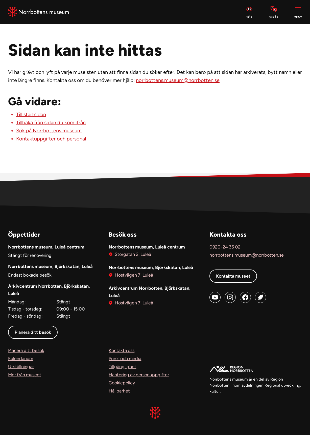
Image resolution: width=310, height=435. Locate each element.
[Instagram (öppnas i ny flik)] (230, 297)
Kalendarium (20, 358)
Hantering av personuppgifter (139, 375)
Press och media (125, 358)
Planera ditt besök (33, 332)
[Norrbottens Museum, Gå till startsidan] (38, 12)
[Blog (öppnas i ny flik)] (260, 297)
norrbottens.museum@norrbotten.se (178, 80)
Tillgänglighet (122, 366)
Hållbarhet (119, 391)
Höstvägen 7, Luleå (134, 275)
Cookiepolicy (122, 383)
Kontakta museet (233, 276)
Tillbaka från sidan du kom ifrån (51, 122)
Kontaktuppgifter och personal (51, 139)
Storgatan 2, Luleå (133, 254)
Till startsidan (31, 114)
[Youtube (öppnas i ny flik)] (215, 297)
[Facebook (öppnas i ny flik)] (245, 297)
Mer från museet (24, 375)
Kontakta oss (121, 350)
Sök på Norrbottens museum (49, 131)
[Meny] (298, 12)
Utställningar (21, 366)
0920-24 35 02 (225, 247)
